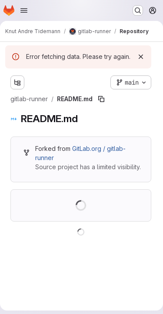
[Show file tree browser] (17, 82)
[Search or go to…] (138, 10)
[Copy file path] (101, 99)
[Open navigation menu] (24, 10)
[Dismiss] (141, 56)
